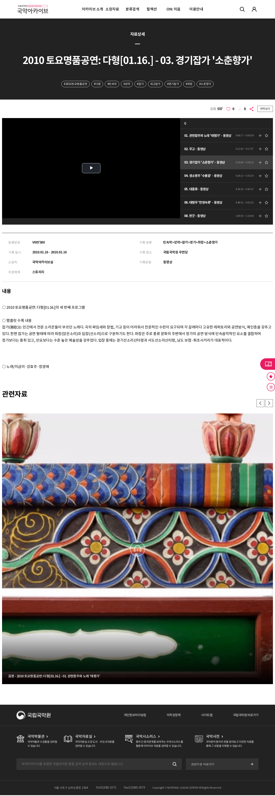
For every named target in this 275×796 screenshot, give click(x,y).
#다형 (96, 84)
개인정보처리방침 (130, 716)
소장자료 (112, 9)
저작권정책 (170, 716)
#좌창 (189, 84)
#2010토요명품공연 (74, 84)
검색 (173, 765)
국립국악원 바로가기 (245, 716)
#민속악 (111, 84)
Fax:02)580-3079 (134, 788)
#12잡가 (156, 84)
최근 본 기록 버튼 (271, 387)
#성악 (126, 84)
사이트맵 (204, 716)
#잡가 (140, 84)
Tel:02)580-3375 (106, 788)
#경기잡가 (173, 84)
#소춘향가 (206, 84)
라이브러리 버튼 (267, 364)
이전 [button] (260, 404)
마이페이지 (254, 9)
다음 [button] (269, 404)
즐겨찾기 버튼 (271, 376)
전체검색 (242, 9)
